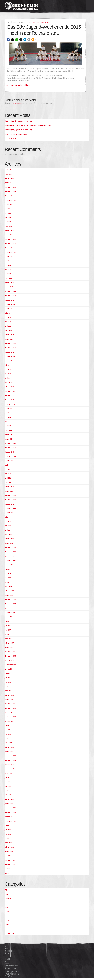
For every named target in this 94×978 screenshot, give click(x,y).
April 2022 (8, 378)
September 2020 (10, 456)
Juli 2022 (7, 365)
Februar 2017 (9, 643)
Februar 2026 (9, 178)
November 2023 (10, 296)
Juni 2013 (8, 830)
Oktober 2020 (9, 452)
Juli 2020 (7, 465)
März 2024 (8, 278)
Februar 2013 (9, 847)
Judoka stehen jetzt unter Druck (16, 134)
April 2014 (8, 791)
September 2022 (10, 356)
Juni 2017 (8, 626)
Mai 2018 (8, 578)
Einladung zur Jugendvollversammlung (18, 130)
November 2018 (10, 552)
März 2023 (8, 330)
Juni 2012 (8, 856)
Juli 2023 (7, 313)
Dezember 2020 (10, 443)
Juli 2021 (7, 413)
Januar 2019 (9, 543)
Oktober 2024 (9, 248)
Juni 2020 (8, 469)
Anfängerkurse (11, 966)
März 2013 (8, 843)
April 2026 (8, 170)
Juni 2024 (8, 265)
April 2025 (8, 222)
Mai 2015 (8, 734)
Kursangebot (9, 933)
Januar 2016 (9, 699)
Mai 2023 (8, 322)
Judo (33, 22)
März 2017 (8, 639)
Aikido (7, 903)
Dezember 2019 (10, 495)
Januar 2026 (9, 183)
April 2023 (8, 326)
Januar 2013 (9, 851)
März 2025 (8, 226)
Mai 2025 (8, 217)
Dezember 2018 (10, 547)
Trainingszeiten (12, 971)
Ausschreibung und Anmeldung (18, 85)
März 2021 (8, 430)
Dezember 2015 (10, 704)
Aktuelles (8, 898)
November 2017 (10, 604)
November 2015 (10, 708)
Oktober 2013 (9, 817)
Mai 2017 (8, 630)
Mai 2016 (8, 682)
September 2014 (10, 769)
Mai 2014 (8, 786)
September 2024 (10, 252)
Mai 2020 (8, 474)
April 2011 (8, 869)
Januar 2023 (9, 339)
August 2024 (9, 256)
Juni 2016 (8, 678)
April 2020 (8, 478)
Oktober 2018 (9, 556)
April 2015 (8, 738)
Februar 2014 (9, 799)
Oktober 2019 (9, 504)
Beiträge (8, 976)
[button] (8, 39)
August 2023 (9, 309)
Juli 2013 (7, 825)
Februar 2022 (9, 387)
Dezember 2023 (10, 291)
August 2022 (9, 361)
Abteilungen (9, 929)
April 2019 (8, 530)
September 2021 (10, 404)
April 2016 (8, 686)
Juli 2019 (7, 517)
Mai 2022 (8, 374)
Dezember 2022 (10, 343)
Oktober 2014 (9, 765)
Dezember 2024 (10, 239)
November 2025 (10, 191)
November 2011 (10, 864)
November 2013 (10, 812)
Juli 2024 (7, 261)
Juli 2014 (7, 778)
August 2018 (9, 565)
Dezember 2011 (10, 860)
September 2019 (10, 508)
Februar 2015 (9, 747)
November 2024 (10, 243)
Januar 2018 (9, 595)
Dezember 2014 (10, 756)
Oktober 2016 (9, 660)
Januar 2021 (9, 439)
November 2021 (10, 395)
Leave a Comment (43, 22)
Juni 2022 (8, 369)
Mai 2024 (8, 269)
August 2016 (9, 669)
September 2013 (10, 821)
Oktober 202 (9, 873)
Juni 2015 (8, 730)
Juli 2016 (7, 673)
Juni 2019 (8, 521)
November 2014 (10, 760)
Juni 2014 (8, 782)
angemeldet (17, 103)
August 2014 (9, 773)
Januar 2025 (9, 235)
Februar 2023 (9, 335)
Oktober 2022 (9, 352)
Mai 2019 (8, 526)
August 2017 (9, 617)
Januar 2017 (9, 647)
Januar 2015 (9, 752)
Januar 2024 (9, 287)
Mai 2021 (8, 421)
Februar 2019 (9, 539)
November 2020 (10, 447)
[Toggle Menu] (90, 6)
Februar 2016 (9, 695)
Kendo (7, 920)
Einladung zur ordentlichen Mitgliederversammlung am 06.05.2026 (28, 125)
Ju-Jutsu (7, 911)
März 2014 (8, 795)
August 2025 (9, 204)
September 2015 (10, 717)
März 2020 (8, 482)
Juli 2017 (7, 621)
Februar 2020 (9, 487)
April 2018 (8, 582)
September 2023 (10, 304)
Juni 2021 (8, 417)
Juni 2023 (8, 317)
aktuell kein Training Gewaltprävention (18, 121)
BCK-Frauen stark (11, 138)
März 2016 (8, 691)
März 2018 (8, 586)
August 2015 (9, 721)
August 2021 (9, 408)
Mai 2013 (8, 834)
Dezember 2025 (10, 187)
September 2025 (10, 200)
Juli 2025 (7, 209)
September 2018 (10, 560)
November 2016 (10, 656)
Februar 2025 (9, 230)
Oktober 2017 (9, 608)
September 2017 (10, 613)
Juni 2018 (8, 573)
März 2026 (8, 174)
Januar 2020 (9, 491)
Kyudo (7, 924)
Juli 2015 (7, 725)
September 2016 (10, 665)
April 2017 (8, 634)
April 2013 (8, 838)
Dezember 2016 (10, 652)
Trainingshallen (12, 974)
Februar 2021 (9, 434)
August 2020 (9, 460)
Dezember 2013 (10, 808)
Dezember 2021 (10, 391)
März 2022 (8, 382)
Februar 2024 (9, 283)
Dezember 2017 (10, 599)
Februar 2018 (9, 591)
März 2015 (8, 743)
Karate (7, 916)
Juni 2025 (8, 213)
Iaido (7, 961)
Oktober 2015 (9, 712)
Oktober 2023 (9, 300)
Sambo (7, 894)
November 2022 (10, 348)
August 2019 (9, 513)
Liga (6, 890)
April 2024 (8, 274)
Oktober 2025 (9, 196)
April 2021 (8, 426)
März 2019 (8, 534)
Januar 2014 (9, 804)
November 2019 (10, 500)
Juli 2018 (7, 569)
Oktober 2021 (9, 400)
